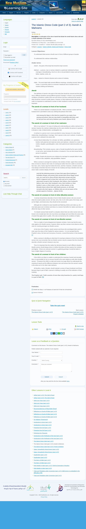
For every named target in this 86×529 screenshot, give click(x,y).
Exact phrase (7, 185)
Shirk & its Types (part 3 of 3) (41, 406)
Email (4, 47)
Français (7, 29)
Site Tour (19, 12)
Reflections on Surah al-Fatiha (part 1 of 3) (45, 411)
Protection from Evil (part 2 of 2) (42, 430)
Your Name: (35, 352)
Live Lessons (59, 12)
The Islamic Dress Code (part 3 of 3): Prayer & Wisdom (49, 446)
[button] (4, 112)
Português (7, 32)
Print (48, 329)
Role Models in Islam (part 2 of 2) (43, 468)
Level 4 (34, 19)
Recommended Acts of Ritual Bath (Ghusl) (45, 408)
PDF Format (79, 329)
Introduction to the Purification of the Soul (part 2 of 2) (48, 438)
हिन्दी (6, 34)
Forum (68, 12)
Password (5, 51)
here (68, 381)
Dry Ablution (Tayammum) (41, 419)
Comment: (35, 364)
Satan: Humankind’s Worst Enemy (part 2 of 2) (46, 452)
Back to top (79, 326)
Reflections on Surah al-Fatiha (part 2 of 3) (45, 414)
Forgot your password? (9, 59)
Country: (34, 360)
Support (11, 12)
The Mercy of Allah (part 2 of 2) (42, 463)
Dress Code (68, 47)
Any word (6, 183)
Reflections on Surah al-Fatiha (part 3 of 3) (45, 417)
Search (51, 12)
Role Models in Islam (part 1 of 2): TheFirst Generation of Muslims (51, 465)
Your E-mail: (36, 356)
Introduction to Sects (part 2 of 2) (43, 425)
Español (7, 27)
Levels (34, 12)
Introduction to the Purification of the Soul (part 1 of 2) (48, 436)
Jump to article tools (77, 21)
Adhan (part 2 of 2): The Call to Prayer (44, 398)
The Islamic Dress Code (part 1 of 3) (42, 312)
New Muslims (16, 6)
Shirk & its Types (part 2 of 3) (41, 403)
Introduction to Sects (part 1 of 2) (43, 422)
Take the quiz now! (57, 305)
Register (26, 12)
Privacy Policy (44, 497)
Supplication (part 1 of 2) (40, 454)
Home (4, 12)
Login (24, 55)
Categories (42, 12)
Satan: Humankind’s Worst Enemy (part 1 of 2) (46, 449)
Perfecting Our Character (40, 433)
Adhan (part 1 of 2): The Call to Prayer (44, 395)
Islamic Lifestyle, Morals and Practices (53, 47)
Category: (34, 47)
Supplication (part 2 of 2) (40, 457)
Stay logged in (7, 55)
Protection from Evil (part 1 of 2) (42, 427)
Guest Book (76, 12)
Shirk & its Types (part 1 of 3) (41, 400)
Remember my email (9, 57)
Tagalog (6, 25)
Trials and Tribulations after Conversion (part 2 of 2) (48, 475)
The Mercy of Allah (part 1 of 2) (42, 460)
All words (6, 181)
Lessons (39, 47)
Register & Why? (14, 62)
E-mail (63, 329)
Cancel (61, 377)
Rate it (35, 329)
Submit (47, 377)
